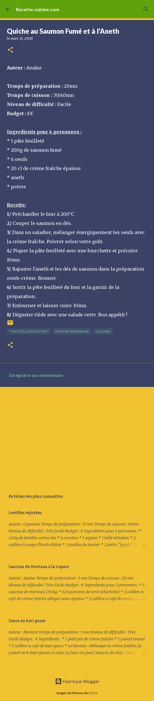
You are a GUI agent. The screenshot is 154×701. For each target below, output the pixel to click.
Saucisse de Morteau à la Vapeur (39, 566)
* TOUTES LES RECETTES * (28, 331)
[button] (10, 50)
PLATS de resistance (72, 331)
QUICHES (103, 331)
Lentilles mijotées (25, 512)
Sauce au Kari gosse (27, 620)
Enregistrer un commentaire (36, 375)
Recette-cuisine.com (37, 9)
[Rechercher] (146, 9)
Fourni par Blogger (77, 681)
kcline (93, 693)
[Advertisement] (77, 436)
